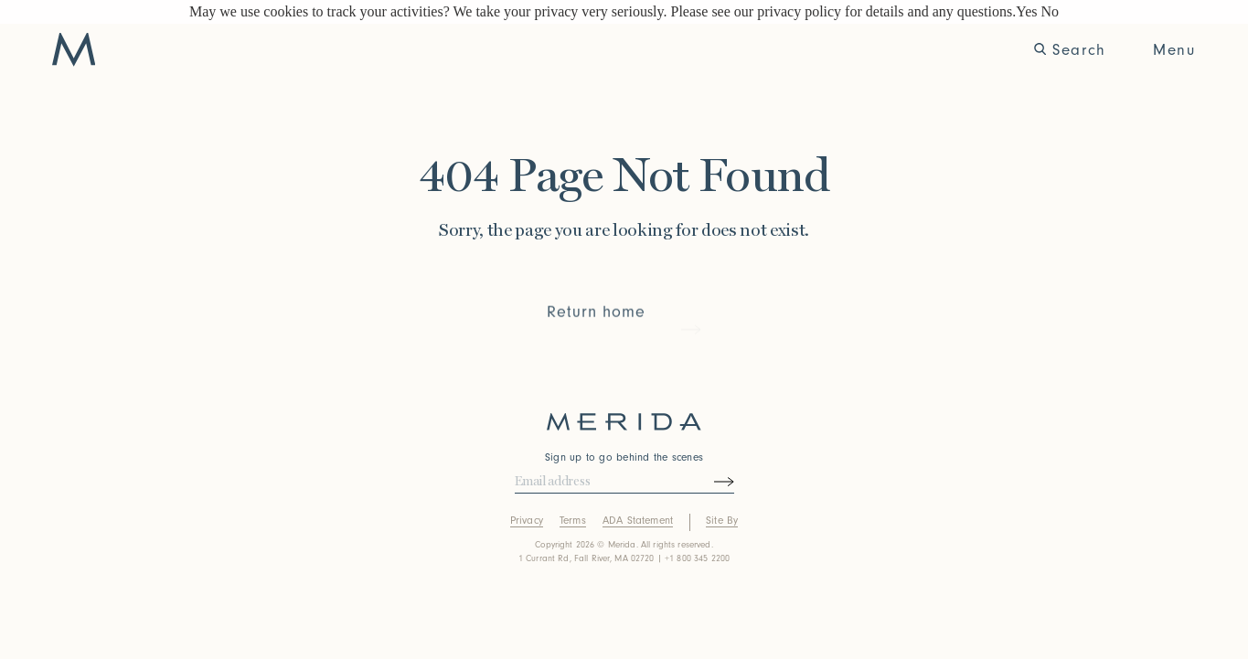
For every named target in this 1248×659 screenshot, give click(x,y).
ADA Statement (638, 520)
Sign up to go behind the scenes (624, 457)
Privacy (526, 520)
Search (1070, 49)
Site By (722, 520)
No (1049, 11)
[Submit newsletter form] (706, 482)
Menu (1174, 49)
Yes (1026, 11)
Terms (573, 520)
